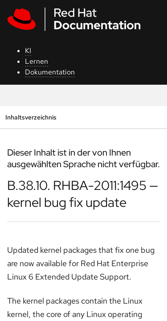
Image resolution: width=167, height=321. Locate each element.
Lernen (36, 61)
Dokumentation (50, 72)
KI (28, 50)
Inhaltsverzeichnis (31, 117)
